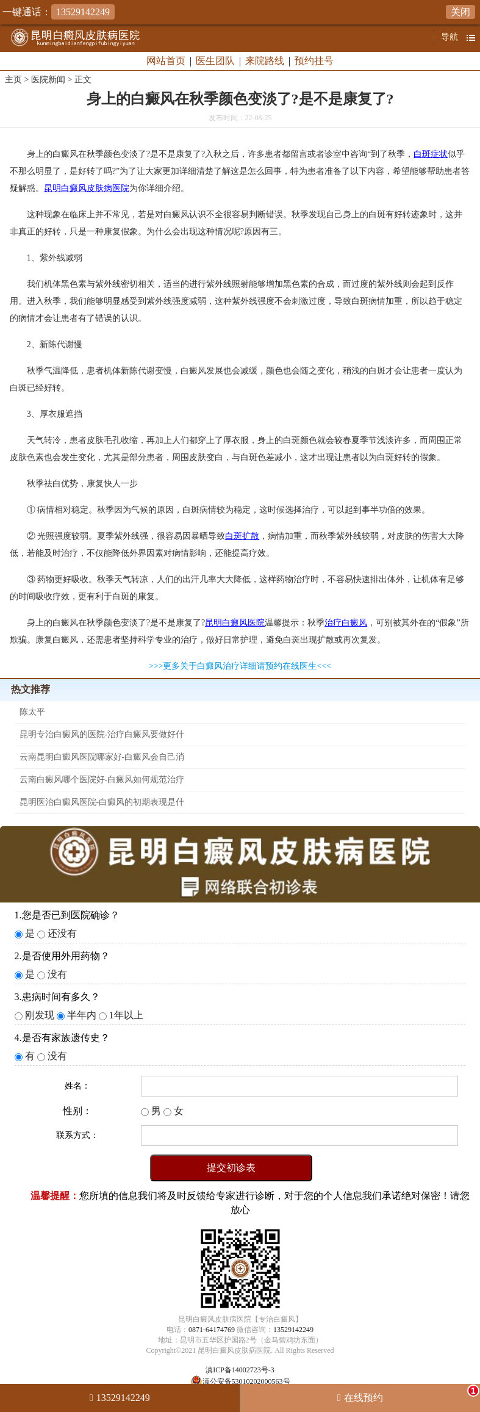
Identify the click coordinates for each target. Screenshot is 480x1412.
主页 (13, 79)
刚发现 (39, 1015)
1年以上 (126, 1015)
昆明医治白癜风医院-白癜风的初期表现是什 (102, 802)
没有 (57, 974)
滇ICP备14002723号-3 (240, 1370)
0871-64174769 (211, 1329)
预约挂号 (314, 61)
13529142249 (293, 1329)
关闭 (460, 12)
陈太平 (32, 711)
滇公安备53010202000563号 (246, 1381)
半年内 (81, 1015)
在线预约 (411, 1394)
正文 (82, 79)
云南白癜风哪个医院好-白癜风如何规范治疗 (102, 779)
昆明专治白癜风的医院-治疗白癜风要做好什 (102, 734)
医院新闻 (48, 79)
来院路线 (264, 61)
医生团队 (215, 61)
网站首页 (165, 61)
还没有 (62, 933)
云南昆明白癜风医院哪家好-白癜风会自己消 (102, 757)
